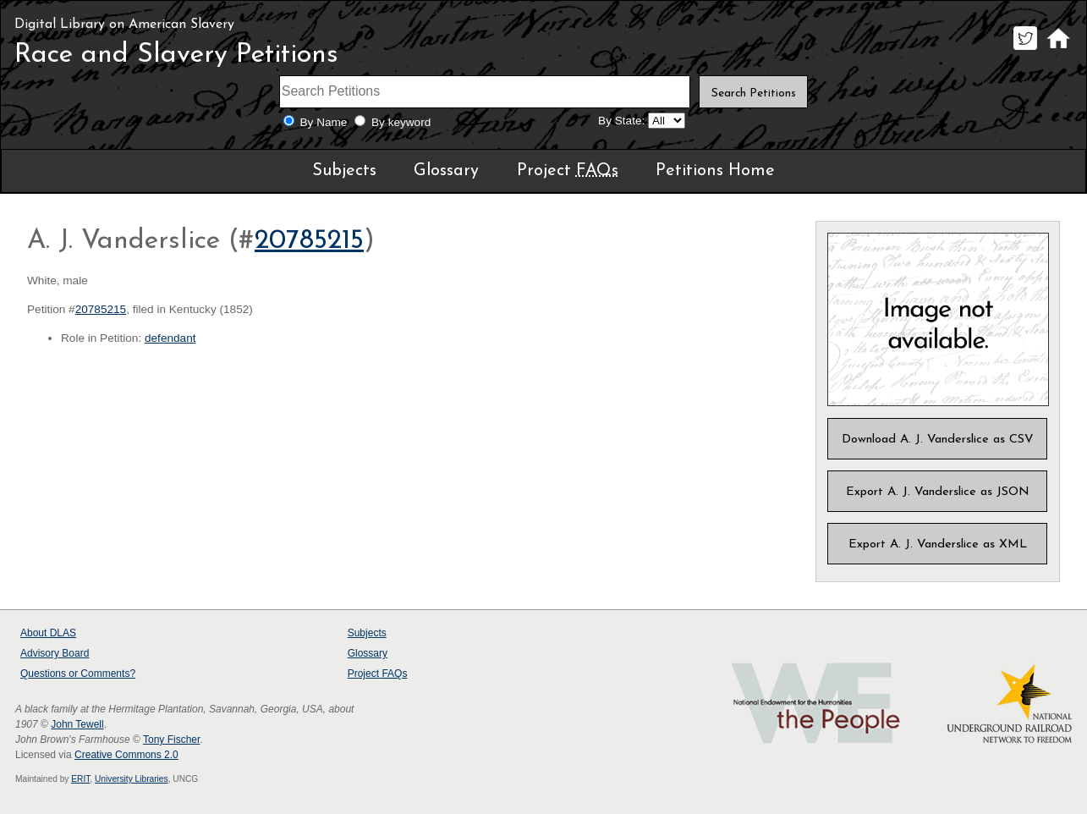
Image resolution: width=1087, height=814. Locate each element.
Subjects (344, 170)
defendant (170, 338)
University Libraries (131, 779)
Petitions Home (715, 170)
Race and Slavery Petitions (176, 55)
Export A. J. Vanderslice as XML (937, 544)
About (48, 633)
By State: (621, 120)
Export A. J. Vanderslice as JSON (937, 492)
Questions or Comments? (77, 673)
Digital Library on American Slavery (124, 24)
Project (567, 170)
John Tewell (77, 724)
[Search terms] (484, 91)
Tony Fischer (171, 739)
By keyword (401, 122)
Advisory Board (54, 653)
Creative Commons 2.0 (126, 755)
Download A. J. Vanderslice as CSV (938, 439)
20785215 (309, 241)
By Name (324, 122)
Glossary (446, 170)
